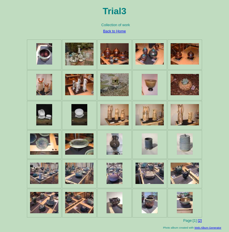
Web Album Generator (207, 227)
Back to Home (114, 31)
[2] (200, 220)
